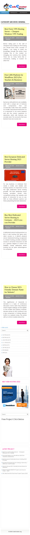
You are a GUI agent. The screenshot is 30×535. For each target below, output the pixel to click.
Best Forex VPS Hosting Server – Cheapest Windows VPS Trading (14, 31)
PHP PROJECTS (13, 12)
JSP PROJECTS (23, 15)
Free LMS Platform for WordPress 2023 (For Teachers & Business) (14, 77)
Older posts (4, 327)
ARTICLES (11, 18)
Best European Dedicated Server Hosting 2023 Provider (15, 159)
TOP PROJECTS (4, 12)
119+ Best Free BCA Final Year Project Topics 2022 (15, 473)
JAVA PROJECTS (23, 12)
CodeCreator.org (17, 531)
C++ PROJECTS (5, 15)
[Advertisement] (14, 140)
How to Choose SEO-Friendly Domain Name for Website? (14, 289)
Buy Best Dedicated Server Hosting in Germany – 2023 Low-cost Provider (15, 463)
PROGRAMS (4, 18)
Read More (22, 66)
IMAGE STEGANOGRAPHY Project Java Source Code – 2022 (14, 470)
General (8, 39)
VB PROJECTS (14, 15)
